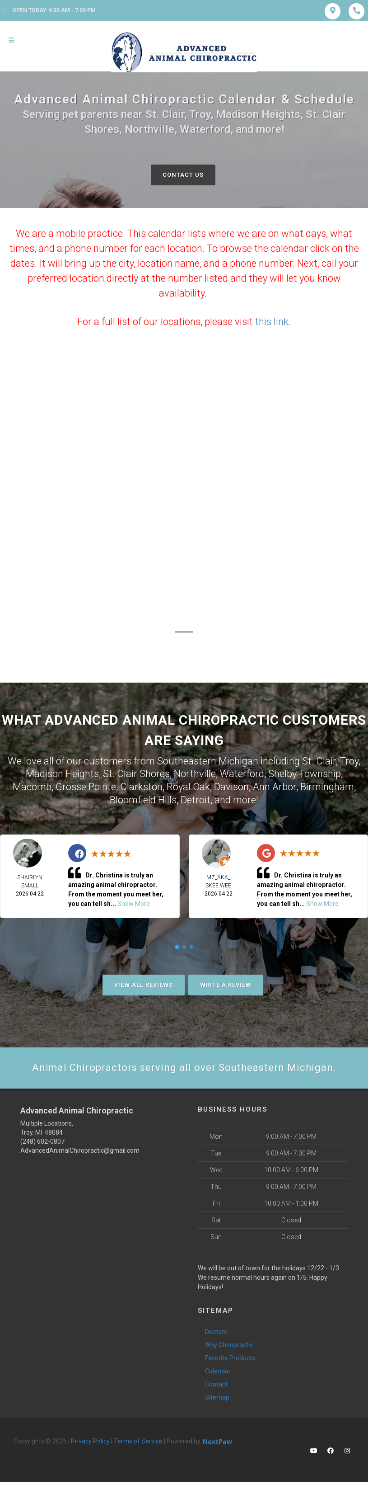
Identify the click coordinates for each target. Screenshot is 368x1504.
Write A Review (226, 984)
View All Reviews (143, 984)
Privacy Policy (90, 1441)
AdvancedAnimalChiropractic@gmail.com (80, 1150)
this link (272, 321)
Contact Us (183, 174)
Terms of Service (138, 1441)
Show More (133, 903)
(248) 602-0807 (42, 1141)
